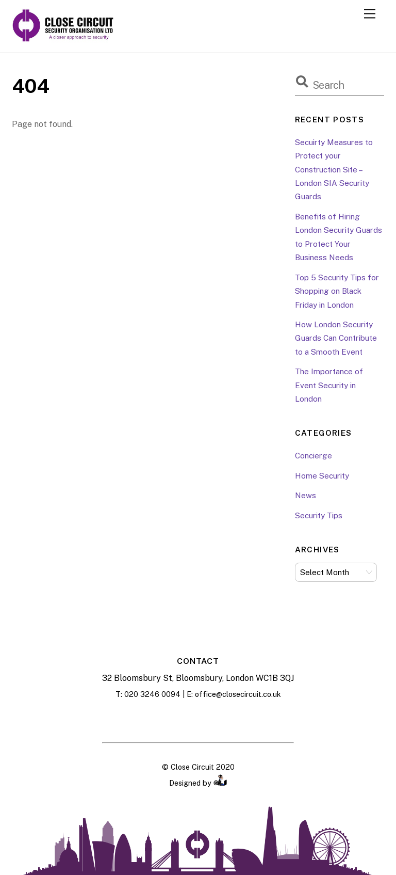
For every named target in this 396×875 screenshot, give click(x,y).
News (305, 495)
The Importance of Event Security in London (329, 385)
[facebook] (172, 718)
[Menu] (369, 14)
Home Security (322, 475)
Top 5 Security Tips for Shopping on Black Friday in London (337, 291)
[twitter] (223, 718)
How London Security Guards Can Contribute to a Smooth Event (336, 338)
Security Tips (318, 515)
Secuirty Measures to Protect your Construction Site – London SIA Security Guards (334, 169)
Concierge (313, 455)
